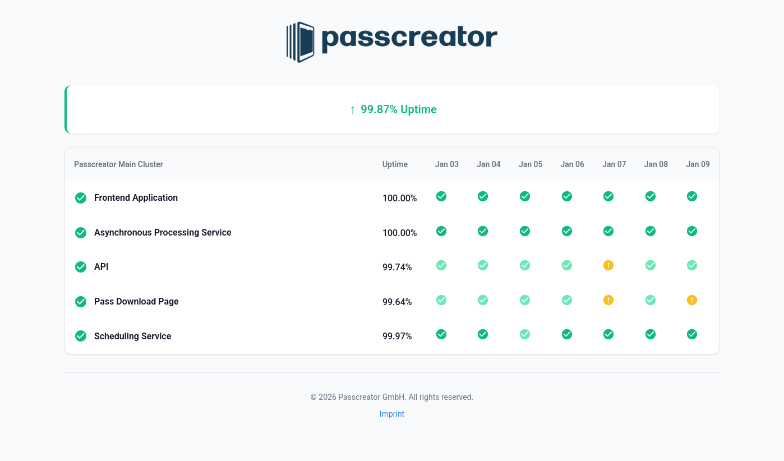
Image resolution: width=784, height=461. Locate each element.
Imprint (392, 413)
